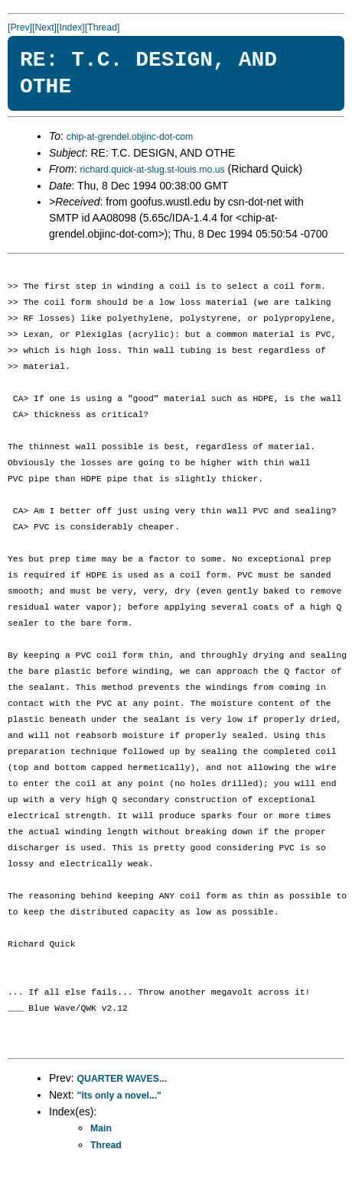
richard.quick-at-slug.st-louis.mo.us (152, 169)
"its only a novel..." (119, 1095)
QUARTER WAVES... (122, 1078)
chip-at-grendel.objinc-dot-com (130, 136)
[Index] (71, 27)
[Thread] (102, 27)
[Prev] (20, 27)
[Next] (44, 27)
